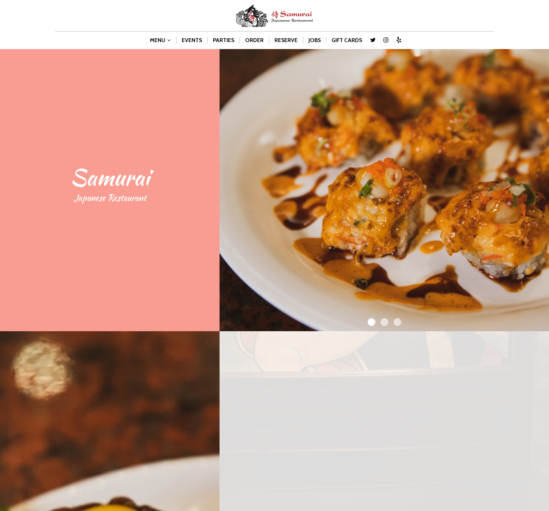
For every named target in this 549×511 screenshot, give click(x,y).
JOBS (314, 40)
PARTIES (223, 40)
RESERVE (286, 40)
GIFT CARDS (347, 40)
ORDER (254, 40)
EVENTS (192, 40)
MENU (160, 40)
